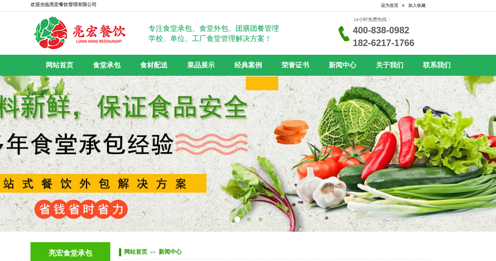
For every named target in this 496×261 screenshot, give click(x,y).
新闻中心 (170, 252)
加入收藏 (417, 5)
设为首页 (389, 5)
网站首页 (135, 252)
